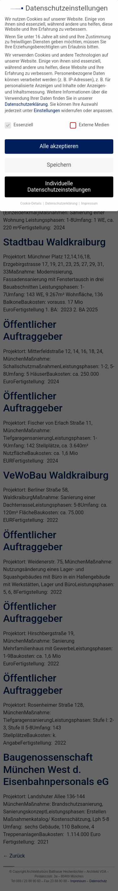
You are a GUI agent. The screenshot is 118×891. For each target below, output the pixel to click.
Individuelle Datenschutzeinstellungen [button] (59, 183)
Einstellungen (47, 107)
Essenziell (19, 121)
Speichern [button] (59, 162)
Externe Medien (89, 121)
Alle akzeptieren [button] (59, 143)
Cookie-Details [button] (31, 200)
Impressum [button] (89, 200)
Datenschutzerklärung (26, 101)
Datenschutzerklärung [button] (61, 200)
